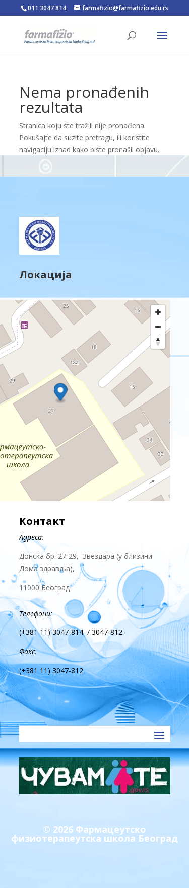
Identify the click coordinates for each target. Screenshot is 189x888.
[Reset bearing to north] (158, 341)
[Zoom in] (158, 312)
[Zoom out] (158, 326)
